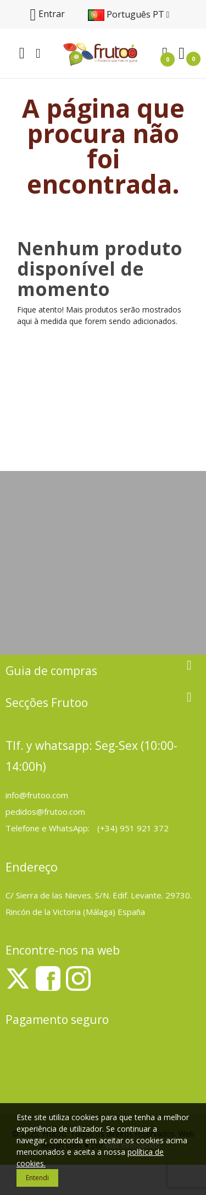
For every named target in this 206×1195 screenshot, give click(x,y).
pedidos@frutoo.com (45, 811)
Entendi (37, 1177)
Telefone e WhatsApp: (48, 828)
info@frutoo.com (36, 795)
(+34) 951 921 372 (133, 828)
